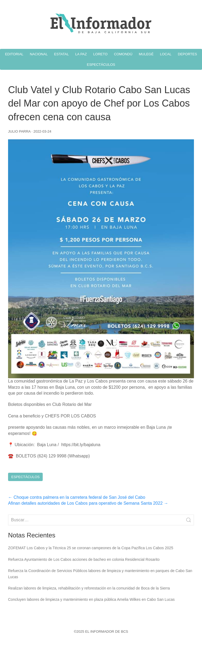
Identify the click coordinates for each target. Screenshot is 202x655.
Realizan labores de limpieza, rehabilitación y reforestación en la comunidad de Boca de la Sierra (89, 588)
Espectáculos (25, 477)
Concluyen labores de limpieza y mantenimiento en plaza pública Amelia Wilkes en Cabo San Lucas (91, 599)
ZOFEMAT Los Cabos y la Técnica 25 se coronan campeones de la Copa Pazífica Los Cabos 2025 (90, 548)
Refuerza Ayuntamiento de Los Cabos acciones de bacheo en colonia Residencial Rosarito (84, 559)
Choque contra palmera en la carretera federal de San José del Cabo (76, 497)
